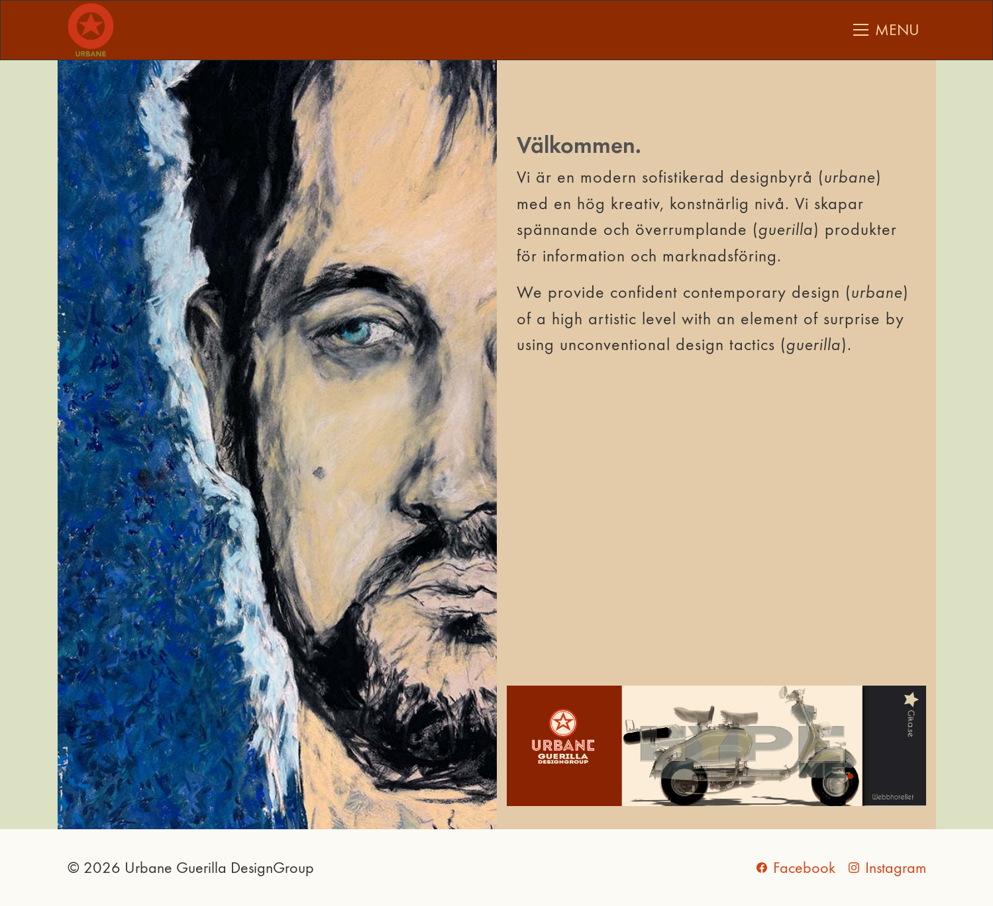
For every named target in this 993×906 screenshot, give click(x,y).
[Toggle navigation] (886, 30)
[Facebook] (796, 868)
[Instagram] (887, 868)
